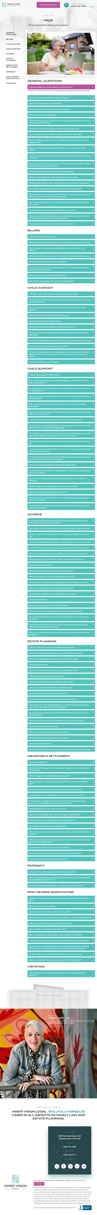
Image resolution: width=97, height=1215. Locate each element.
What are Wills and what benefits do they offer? (51, 682)
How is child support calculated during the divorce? (53, 594)
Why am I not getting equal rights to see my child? (52, 872)
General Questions (11, 33)
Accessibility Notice (61, 1207)
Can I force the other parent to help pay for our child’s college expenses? (57, 405)
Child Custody (13, 44)
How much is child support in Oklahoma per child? (52, 465)
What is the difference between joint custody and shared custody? (60, 341)
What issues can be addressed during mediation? (52, 820)
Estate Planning (11, 59)
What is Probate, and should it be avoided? (49, 738)
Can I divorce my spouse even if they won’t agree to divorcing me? (59, 528)
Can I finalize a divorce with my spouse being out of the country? (59, 548)
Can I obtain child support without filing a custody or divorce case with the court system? (59, 413)
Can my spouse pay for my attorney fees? (48, 605)
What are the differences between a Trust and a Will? (53, 659)
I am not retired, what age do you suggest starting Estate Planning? (60, 749)
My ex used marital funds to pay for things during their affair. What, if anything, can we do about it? (60, 165)
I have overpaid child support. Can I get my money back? (55, 420)
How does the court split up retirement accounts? (52, 210)
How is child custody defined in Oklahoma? (49, 315)
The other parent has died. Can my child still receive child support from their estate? (59, 499)
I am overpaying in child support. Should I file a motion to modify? (59, 941)
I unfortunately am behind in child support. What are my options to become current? (60, 472)
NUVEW (36, 1207)
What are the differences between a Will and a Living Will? (56, 653)
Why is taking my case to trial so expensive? (49, 109)
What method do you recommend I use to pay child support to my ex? (60, 442)
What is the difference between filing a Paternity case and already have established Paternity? (59, 879)
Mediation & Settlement (12, 66)
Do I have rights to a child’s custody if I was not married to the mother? (57, 309)
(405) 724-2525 (78, 6)
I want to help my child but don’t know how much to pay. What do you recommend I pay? (59, 450)
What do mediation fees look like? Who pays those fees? (55, 789)
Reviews (67, 1180)
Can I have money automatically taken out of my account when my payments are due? (59, 269)
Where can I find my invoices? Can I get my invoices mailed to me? (60, 256)
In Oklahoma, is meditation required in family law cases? (55, 853)
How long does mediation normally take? (48, 859)
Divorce (10, 54)
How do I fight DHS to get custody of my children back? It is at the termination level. (59, 301)
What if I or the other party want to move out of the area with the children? (59, 634)
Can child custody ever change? (44, 362)
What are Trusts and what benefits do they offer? (52, 647)
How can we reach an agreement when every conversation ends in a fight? (60, 833)
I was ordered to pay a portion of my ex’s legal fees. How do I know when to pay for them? (60, 122)
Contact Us (82, 1180)
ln (77, 1166)
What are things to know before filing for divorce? (52, 577)
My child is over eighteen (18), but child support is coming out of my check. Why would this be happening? (59, 427)
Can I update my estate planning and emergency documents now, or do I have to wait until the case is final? (59, 217)
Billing (9, 39)
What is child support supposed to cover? (48, 492)
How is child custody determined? (45, 321)
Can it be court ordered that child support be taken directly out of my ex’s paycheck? (59, 507)
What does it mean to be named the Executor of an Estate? (56, 721)
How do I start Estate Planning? (43, 726)
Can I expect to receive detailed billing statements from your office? (57, 249)
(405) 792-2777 (69, 1155)
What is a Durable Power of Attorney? (46, 676)
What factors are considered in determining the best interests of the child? (58, 334)
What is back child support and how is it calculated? (53, 486)
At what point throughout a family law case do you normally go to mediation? (59, 769)
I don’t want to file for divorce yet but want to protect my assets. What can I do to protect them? (58, 626)
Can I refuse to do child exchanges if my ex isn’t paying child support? (57, 974)
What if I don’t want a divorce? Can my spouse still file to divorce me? (59, 535)
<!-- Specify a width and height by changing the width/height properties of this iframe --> (72, 1060)
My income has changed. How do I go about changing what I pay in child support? (60, 397)
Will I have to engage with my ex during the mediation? (54, 815)
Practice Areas (49, 1180)
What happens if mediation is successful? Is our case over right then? (58, 783)
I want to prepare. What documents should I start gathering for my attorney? (60, 157)
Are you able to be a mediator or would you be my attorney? (57, 795)
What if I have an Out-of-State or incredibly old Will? (53, 670)
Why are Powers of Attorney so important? (49, 732)
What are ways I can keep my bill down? (47, 275)
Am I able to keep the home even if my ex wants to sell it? (55, 189)
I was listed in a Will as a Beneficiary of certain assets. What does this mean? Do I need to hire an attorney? (59, 706)
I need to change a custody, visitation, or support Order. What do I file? (59, 899)
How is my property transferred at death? (48, 693)
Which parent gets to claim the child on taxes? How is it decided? (59, 183)
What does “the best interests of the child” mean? (52, 327)
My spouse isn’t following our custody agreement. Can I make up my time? (59, 618)
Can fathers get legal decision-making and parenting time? (56, 885)
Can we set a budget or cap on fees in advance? (51, 281)
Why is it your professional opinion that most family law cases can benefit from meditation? (60, 841)
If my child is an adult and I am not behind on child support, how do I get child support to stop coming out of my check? (60, 434)
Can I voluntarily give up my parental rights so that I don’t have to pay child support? (59, 382)
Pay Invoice (39, 1183)
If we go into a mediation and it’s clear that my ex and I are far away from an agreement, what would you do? (57, 802)
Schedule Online (48, 5)
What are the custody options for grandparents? (51, 171)
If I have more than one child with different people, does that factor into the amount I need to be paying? (60, 458)
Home (35, 1180)
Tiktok (57, 1166)
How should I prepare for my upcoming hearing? (51, 224)
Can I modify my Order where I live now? (48, 929)
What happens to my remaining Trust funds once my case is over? (59, 242)
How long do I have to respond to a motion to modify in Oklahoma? (60, 918)
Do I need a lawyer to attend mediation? (47, 826)
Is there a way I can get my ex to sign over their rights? (54, 294)
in (70, 1166)
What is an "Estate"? (38, 665)
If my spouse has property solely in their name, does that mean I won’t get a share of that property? (58, 522)
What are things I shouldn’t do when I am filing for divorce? (56, 559)
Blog (76, 1180)
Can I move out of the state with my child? (48, 346)
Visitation (11, 83)
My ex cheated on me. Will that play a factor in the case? (55, 134)
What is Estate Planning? (40, 744)
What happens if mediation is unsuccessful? (49, 776)
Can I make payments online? (43, 237)
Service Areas (59, 1180)
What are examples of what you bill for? (47, 262)
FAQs (72, 1180)
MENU (92, 7)
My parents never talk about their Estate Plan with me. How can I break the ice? (59, 714)
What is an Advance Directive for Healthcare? (50, 688)
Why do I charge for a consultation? (45, 103)
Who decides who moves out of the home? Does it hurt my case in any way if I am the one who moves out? (60, 195)
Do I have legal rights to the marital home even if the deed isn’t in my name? (59, 203)
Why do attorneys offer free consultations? (49, 98)
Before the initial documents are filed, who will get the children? (58, 554)
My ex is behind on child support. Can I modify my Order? (55, 935)
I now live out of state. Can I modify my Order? (50, 923)
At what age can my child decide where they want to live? (56, 954)
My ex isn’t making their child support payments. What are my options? (58, 479)
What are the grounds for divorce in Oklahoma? (51, 571)
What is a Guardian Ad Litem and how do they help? (53, 177)
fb (64, 1166)
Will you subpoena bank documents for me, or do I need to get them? (57, 149)
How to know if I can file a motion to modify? (50, 912)
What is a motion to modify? (42, 906)
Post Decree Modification (12, 77)
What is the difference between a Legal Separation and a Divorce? (60, 542)
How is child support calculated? (44, 375)
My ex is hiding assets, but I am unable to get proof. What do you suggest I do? (59, 141)
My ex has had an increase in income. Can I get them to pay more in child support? (59, 389)
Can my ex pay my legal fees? (43, 115)
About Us (41, 1180)
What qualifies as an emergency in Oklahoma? (51, 87)
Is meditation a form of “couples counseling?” (50, 848)
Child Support (13, 49)
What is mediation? (38, 600)
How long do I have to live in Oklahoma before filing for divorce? (58, 582)
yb (84, 1166)
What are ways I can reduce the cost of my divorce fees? (55, 611)
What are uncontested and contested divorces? (51, 588)
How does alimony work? (41, 565)
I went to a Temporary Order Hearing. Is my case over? (54, 129)
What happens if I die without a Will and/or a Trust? (53, 699)
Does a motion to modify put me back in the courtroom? (55, 960)
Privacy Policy (72, 1207)
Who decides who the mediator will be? (47, 809)
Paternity (11, 72)
